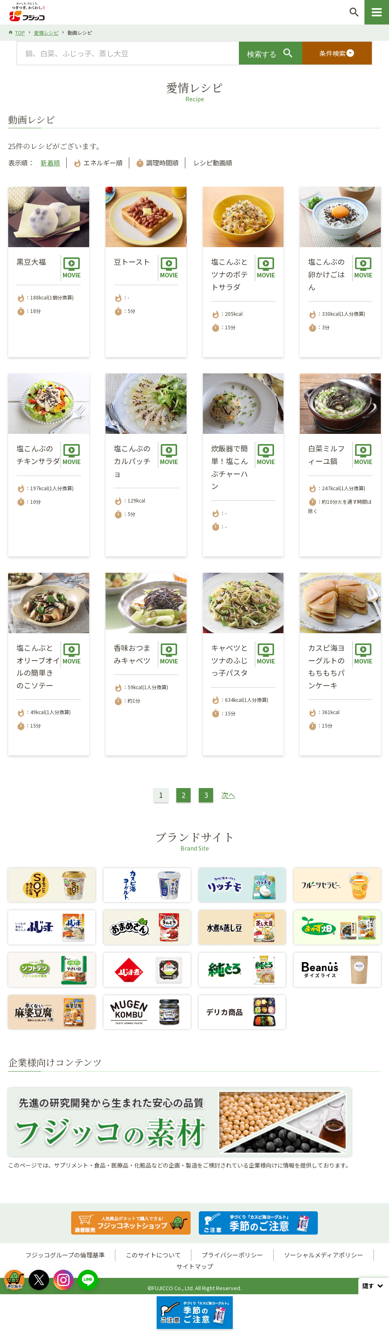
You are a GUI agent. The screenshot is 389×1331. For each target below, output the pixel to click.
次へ (228, 795)
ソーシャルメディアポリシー (323, 1255)
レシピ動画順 (211, 162)
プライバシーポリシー (232, 1255)
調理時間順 (157, 162)
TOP (20, 32)
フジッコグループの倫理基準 (65, 1255)
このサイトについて (153, 1255)
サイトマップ (194, 1266)
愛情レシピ (46, 32)
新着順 (50, 162)
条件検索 (337, 53)
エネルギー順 (98, 162)
